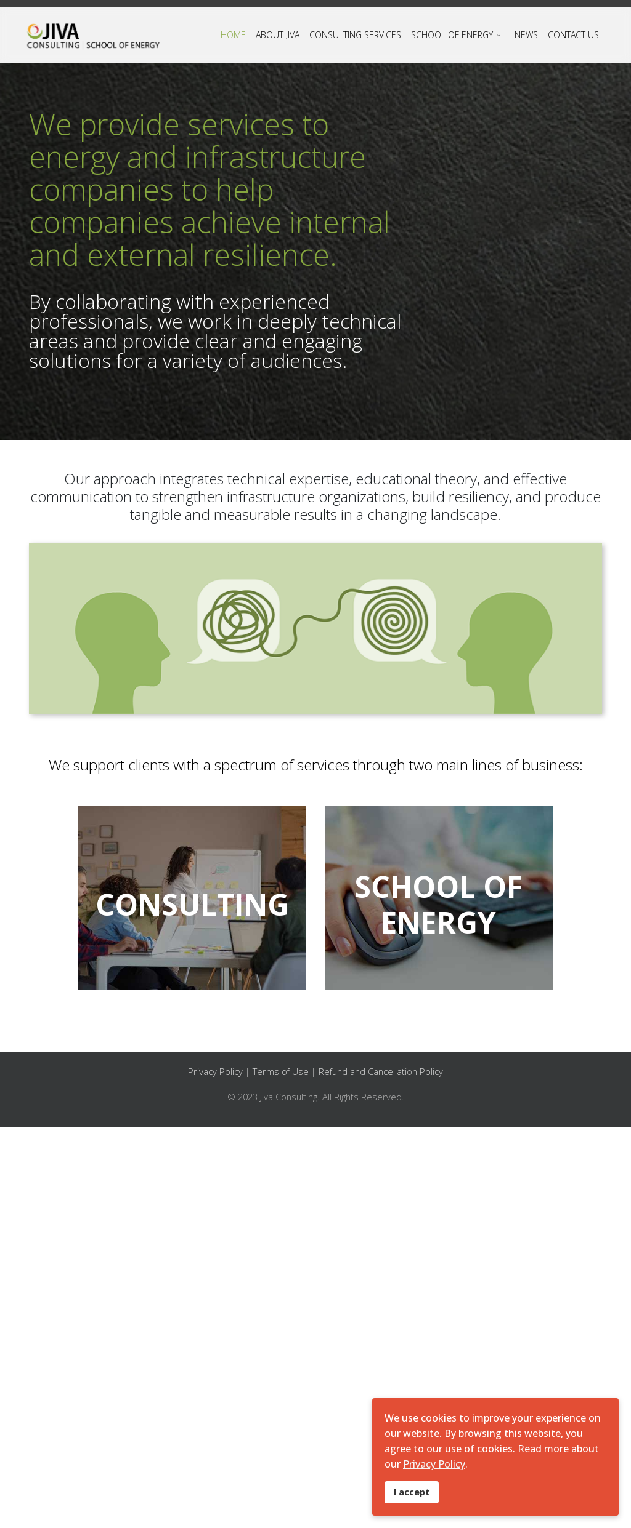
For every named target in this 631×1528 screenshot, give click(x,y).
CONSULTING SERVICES (355, 35)
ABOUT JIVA (277, 35)
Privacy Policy (216, 1071)
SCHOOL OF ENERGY (452, 35)
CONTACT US (573, 35)
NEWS (526, 35)
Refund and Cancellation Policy (381, 1071)
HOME (233, 35)
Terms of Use (282, 1071)
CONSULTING (192, 904)
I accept (411, 1492)
